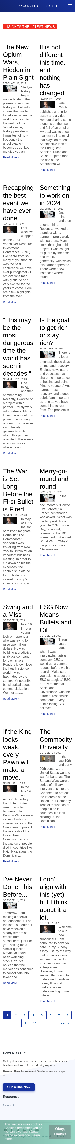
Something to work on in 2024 (55, 195)
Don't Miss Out (35, 1065)
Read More (11, 157)
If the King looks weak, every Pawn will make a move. (17, 754)
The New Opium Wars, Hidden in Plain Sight (18, 62)
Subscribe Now (18, 1087)
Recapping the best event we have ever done (18, 203)
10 (34, 1023)
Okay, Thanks (56, 1133)
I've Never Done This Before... (17, 887)
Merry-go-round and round (54, 479)
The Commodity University (56, 739)
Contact (8, 1105)
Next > (65, 1023)
